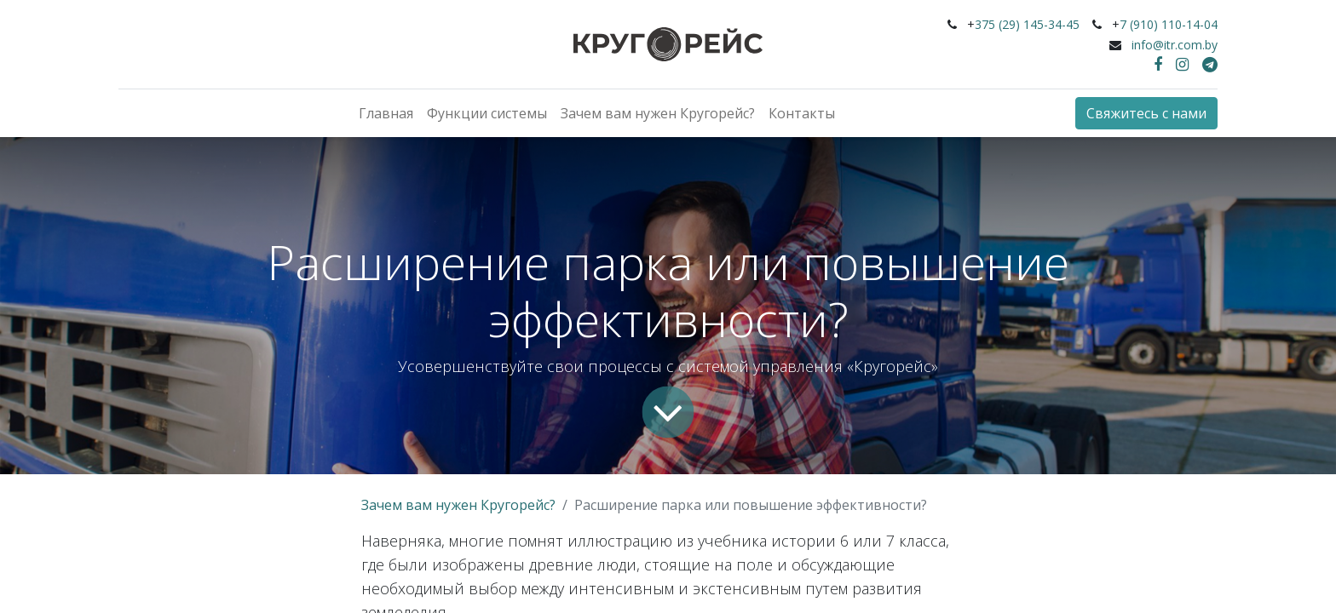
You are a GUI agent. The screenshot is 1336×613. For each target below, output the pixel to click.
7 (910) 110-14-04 (1169, 24)
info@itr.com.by (1175, 45)
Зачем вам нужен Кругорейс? (458, 505)
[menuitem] (386, 113)
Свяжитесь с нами (1146, 113)
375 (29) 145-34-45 (1027, 24)
